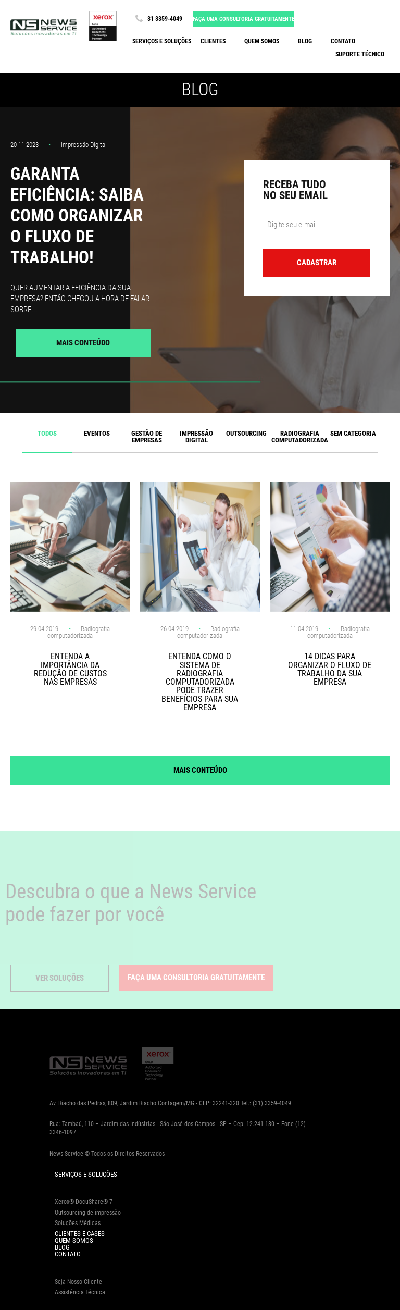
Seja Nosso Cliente (78, 1282)
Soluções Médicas (78, 1223)
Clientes (213, 41)
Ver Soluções (59, 978)
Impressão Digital (196, 436)
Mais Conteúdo (83, 343)
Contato (343, 41)
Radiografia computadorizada (299, 436)
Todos (47, 433)
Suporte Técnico (359, 54)
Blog (305, 41)
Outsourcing (246, 433)
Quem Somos (74, 1240)
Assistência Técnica (80, 1292)
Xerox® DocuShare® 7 (84, 1201)
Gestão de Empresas (146, 436)
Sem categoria (353, 433)
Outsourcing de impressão (88, 1212)
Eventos (97, 433)
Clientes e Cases (80, 1233)
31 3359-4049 (157, 19)
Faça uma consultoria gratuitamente (243, 18)
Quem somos (261, 41)
